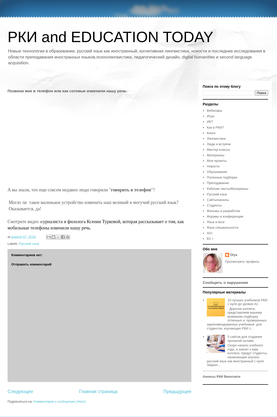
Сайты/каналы (218, 200)
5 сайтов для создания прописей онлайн (244, 339)
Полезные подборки (222, 177)
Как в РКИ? (215, 127)
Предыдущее (177, 391)
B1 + (210, 239)
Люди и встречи (219, 144)
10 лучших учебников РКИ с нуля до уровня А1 (247, 302)
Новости (213, 166)
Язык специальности (222, 227)
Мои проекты (217, 161)
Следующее (20, 391)
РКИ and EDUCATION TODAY (110, 36)
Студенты (214, 205)
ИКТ (210, 122)
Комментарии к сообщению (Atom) (59, 401)
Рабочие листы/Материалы (227, 189)
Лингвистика (216, 138)
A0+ (210, 233)
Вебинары (214, 110)
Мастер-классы (218, 150)
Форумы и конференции (225, 216)
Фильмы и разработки (223, 211)
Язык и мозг (216, 222)
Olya (233, 255)
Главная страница (98, 391)
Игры (211, 116)
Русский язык (29, 244)
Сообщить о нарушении (225, 282)
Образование (217, 172)
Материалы (215, 155)
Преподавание (218, 183)
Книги (211, 133)
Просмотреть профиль (242, 261)
